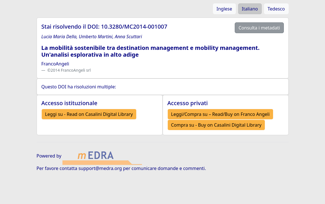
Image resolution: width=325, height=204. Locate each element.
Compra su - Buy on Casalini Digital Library (216, 125)
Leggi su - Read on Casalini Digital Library (89, 114)
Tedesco (276, 9)
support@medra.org (100, 168)
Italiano (250, 9)
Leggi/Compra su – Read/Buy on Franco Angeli (220, 114)
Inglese (224, 9)
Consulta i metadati (259, 28)
